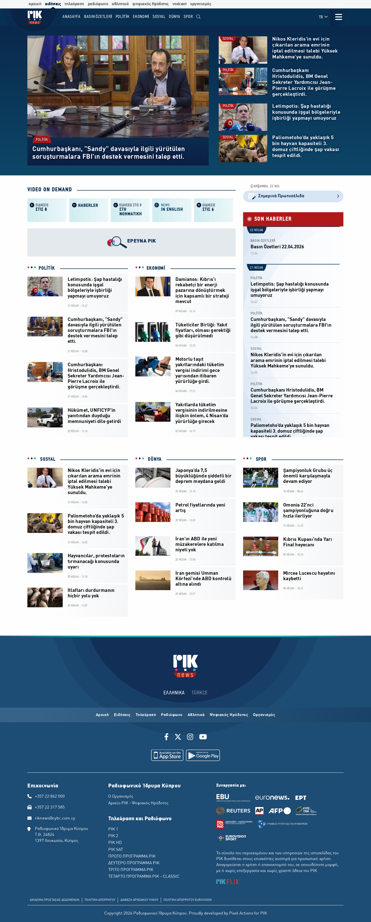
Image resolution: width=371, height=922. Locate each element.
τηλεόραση (74, 4)
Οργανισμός (264, 715)
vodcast (179, 4)
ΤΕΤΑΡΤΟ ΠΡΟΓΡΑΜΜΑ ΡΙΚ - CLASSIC (143, 877)
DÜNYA (154, 459)
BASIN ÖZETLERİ (263, 241)
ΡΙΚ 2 (113, 836)
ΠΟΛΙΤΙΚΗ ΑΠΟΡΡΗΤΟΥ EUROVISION (187, 900)
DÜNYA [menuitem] (174, 17)
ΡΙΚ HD (115, 843)
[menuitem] (198, 17)
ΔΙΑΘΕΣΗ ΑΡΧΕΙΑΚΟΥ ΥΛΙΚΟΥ (139, 900)
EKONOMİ (156, 268)
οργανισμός (200, 4)
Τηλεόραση (146, 715)
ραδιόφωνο (98, 4)
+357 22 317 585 (50, 808)
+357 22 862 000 (50, 797)
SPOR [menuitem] (188, 17)
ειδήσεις (53, 4)
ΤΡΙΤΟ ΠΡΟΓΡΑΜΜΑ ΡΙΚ (130, 870)
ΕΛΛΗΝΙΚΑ (174, 693)
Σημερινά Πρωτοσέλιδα (293, 196)
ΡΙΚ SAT (115, 850)
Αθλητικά (196, 715)
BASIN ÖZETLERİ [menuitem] (98, 17)
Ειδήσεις (122, 715)
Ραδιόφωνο (172, 715)
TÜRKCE (200, 693)
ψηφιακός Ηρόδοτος (150, 4)
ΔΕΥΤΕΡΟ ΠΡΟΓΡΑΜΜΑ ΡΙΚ (133, 863)
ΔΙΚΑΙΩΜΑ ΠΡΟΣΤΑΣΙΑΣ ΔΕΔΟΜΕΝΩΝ (54, 900)
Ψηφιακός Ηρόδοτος (229, 715)
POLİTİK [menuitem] (123, 17)
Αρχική (102, 715)
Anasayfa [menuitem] (71, 17)
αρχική (35, 4)
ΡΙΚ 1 (113, 829)
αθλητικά (120, 4)
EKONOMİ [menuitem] (141, 17)
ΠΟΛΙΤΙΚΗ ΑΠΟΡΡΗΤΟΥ (100, 900)
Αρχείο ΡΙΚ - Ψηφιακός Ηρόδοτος (138, 803)
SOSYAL (228, 39)
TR (323, 17)
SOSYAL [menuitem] (159, 17)
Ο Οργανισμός (120, 797)
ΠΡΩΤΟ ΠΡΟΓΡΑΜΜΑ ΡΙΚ (132, 857)
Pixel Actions (241, 914)
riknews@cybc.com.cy (55, 818)
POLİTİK (42, 140)
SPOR (260, 459)
